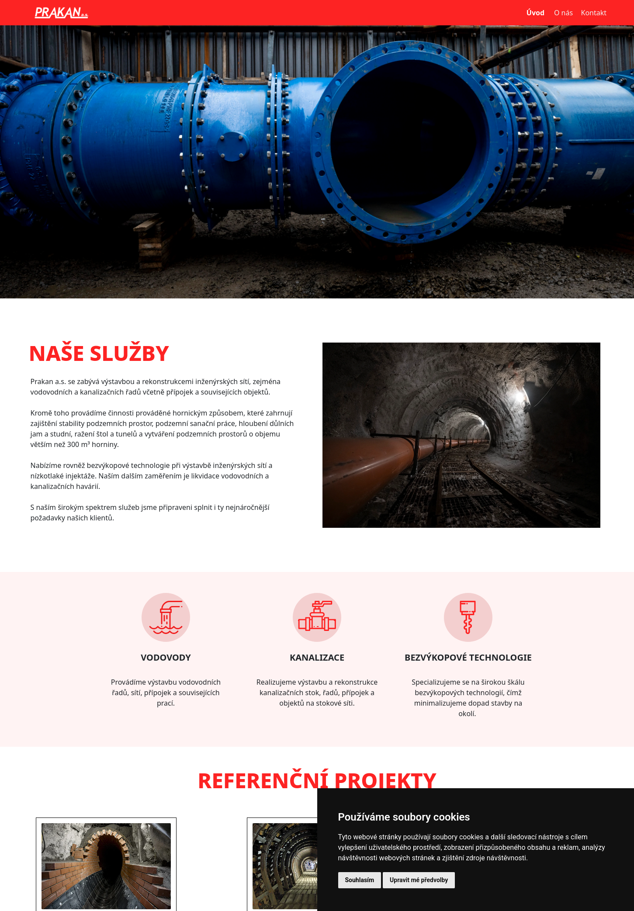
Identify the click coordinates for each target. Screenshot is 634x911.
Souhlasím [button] (359, 879)
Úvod (535, 12)
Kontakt (593, 12)
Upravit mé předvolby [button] (419, 879)
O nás (563, 12)
